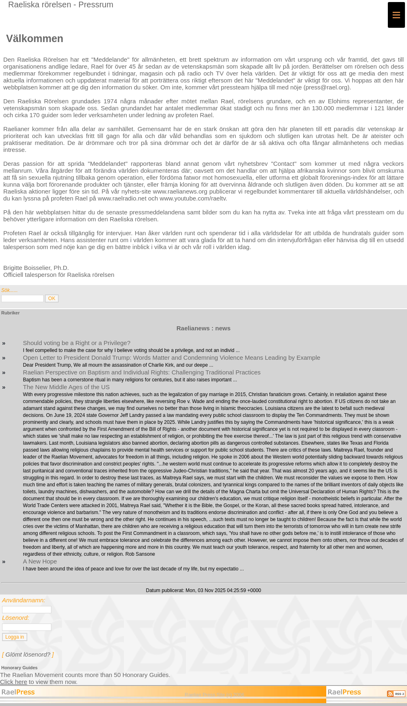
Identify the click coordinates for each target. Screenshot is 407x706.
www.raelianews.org (180, 191)
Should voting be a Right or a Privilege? (77, 342)
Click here (13, 681)
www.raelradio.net (122, 198)
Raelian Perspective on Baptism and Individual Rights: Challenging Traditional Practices (142, 372)
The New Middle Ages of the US (66, 386)
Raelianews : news (204, 328)
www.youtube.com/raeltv (193, 198)
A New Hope (40, 561)
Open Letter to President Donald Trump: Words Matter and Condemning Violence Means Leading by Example (171, 357)
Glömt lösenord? (27, 654)
